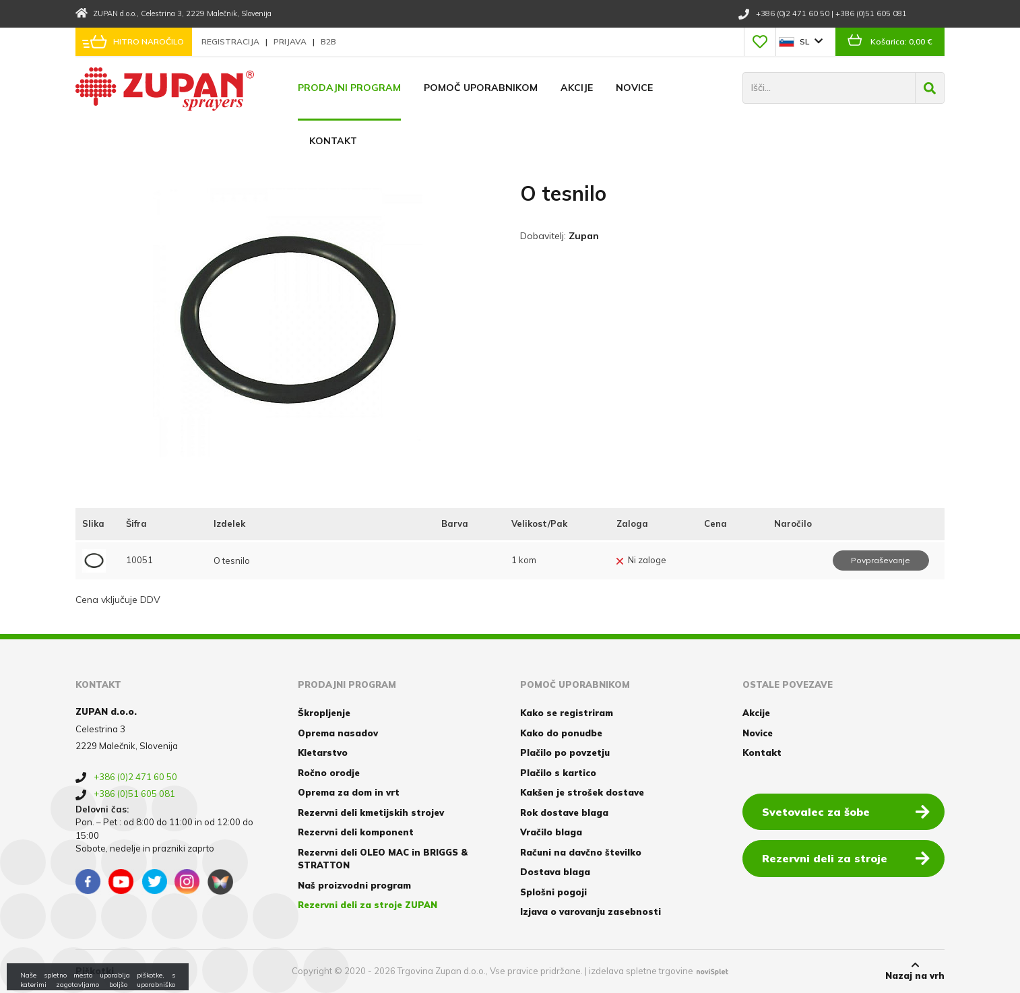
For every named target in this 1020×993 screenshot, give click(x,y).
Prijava (291, 41)
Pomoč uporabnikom (481, 88)
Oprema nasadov (338, 733)
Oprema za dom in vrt (349, 792)
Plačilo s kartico (558, 772)
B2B (328, 41)
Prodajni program (349, 88)
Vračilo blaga (551, 832)
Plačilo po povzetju (565, 752)
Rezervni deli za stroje (846, 857)
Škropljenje (324, 712)
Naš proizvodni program (354, 885)
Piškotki (94, 970)
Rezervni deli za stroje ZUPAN (367, 904)
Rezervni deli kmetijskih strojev (371, 812)
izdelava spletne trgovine (641, 970)
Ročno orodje (329, 772)
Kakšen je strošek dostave (582, 792)
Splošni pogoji (553, 892)
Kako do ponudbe (561, 733)
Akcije (577, 88)
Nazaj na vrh (915, 971)
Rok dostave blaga (564, 812)
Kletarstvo (323, 752)
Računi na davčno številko (580, 852)
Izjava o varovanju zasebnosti (590, 911)
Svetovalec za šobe (846, 811)
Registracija (231, 41)
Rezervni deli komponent (356, 832)
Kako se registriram (566, 712)
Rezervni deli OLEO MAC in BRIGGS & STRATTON (383, 859)
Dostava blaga (555, 871)
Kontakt (333, 141)
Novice (634, 88)
